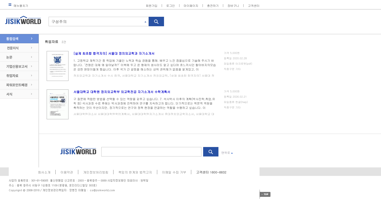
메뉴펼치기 (18, 5)
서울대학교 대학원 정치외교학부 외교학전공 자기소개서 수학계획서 (121, 91)
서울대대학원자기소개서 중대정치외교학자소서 (163, 114)
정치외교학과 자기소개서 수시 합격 (96, 75)
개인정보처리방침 (95, 172)
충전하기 (213, 5)
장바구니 (233, 5)
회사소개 (44, 172)
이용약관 (67, 172)
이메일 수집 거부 (174, 172)
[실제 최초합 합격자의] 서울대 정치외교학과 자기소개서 (114, 53)
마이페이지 (191, 5)
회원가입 (151, 5)
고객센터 (254, 5)
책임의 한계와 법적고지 (135, 172)
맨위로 (227, 152)
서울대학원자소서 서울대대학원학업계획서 (101, 114)
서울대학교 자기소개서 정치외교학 (145, 75)
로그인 (170, 5)
